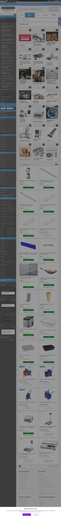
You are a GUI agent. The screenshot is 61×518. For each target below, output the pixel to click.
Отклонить (36, 514)
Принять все (26, 514)
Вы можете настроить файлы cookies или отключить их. (30, 511)
